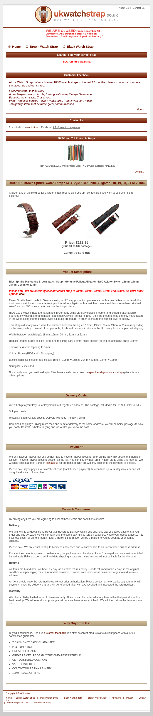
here (22, 294)
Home (16, 46)
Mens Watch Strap (49, 698)
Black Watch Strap (80, 46)
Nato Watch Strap (42, 702)
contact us (32, 127)
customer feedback (55, 633)
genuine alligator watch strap (106, 372)
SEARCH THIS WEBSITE (77, 61)
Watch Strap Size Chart (18, 702)
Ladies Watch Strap (25, 698)
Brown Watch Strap (44, 46)
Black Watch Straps (73, 698)
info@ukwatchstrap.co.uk (66, 127)
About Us (124, 8)
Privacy (129, 698)
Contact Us (139, 8)
